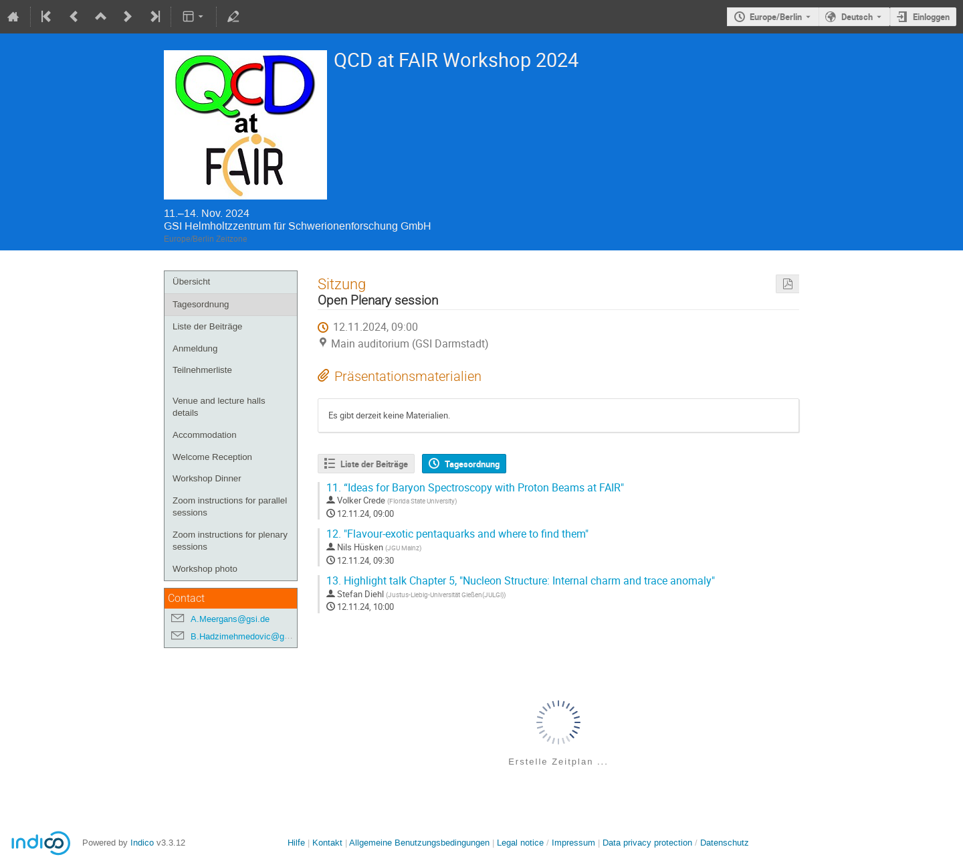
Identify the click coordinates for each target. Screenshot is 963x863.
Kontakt (327, 842)
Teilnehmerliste (202, 370)
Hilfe (296, 842)
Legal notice (521, 842)
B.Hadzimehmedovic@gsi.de (247, 636)
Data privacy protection (649, 842)
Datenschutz (724, 842)
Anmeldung (195, 348)
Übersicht (191, 282)
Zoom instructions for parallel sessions (230, 506)
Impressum (573, 842)
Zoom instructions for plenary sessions (230, 541)
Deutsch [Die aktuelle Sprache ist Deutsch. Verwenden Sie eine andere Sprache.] (857, 17)
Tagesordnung (201, 304)
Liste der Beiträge (207, 326)
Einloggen (931, 17)
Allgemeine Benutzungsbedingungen (419, 842)
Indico (142, 842)
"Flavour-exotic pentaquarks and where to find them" (457, 534)
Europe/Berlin (776, 17)
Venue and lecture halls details (219, 407)
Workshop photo (205, 569)
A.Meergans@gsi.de (230, 619)
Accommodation (205, 435)
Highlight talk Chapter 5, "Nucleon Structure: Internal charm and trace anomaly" (520, 581)
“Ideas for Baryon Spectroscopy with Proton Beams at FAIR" (475, 488)
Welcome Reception (212, 457)
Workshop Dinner (207, 478)
